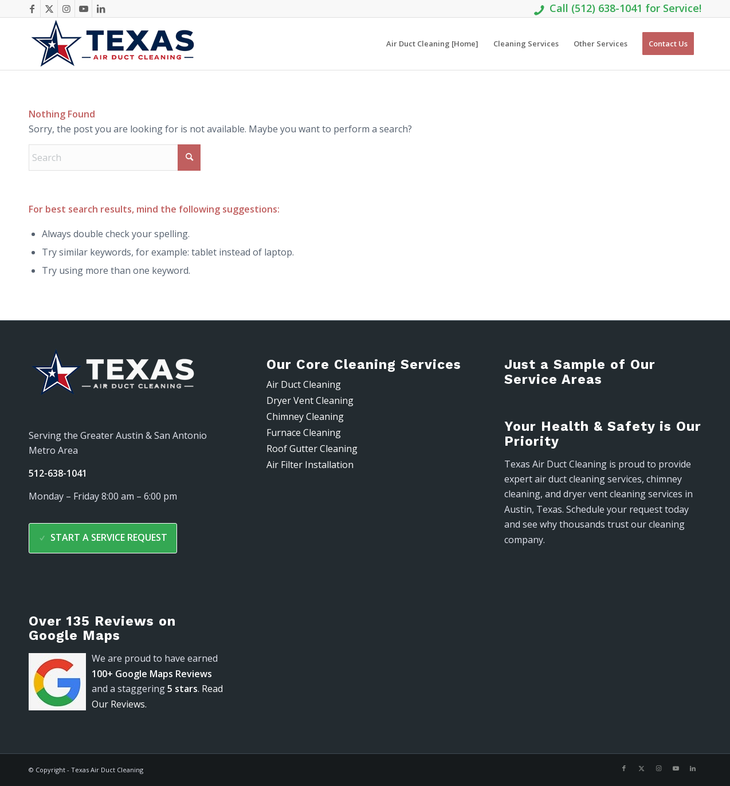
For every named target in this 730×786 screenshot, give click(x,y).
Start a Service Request (102, 537)
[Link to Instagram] (66, 8)
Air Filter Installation (310, 464)
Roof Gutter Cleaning (312, 448)
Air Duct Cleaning (303, 384)
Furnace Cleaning (303, 432)
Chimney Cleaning (305, 416)
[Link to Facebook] (31, 8)
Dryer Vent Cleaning (310, 400)
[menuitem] (432, 44)
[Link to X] (49, 8)
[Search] (115, 157)
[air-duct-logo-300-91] (115, 44)
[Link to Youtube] (83, 8)
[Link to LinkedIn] (100, 8)
